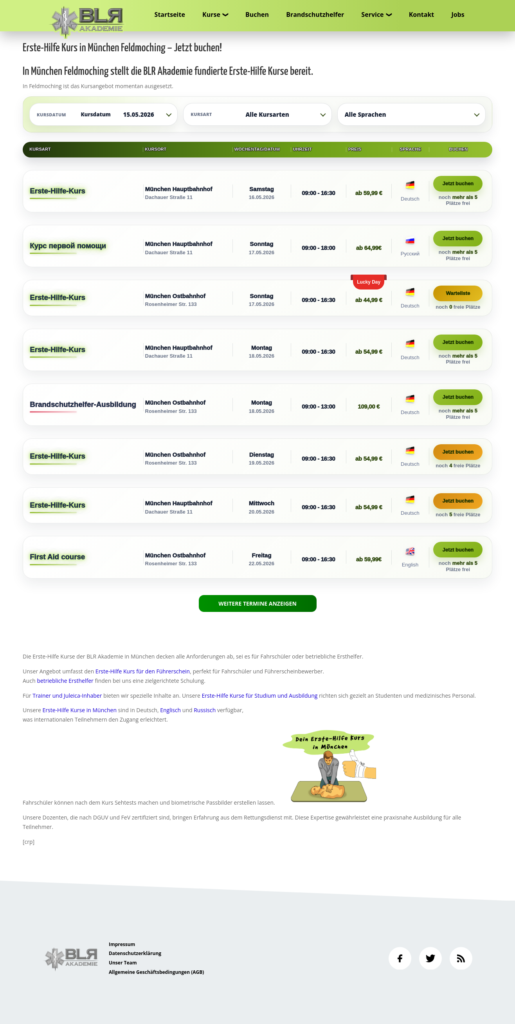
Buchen (257, 14)
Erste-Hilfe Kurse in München (80, 710)
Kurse (211, 14)
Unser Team (123, 962)
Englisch (170, 710)
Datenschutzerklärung (135, 953)
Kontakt (421, 14)
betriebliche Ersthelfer (65, 680)
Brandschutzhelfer (315, 14)
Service (372, 14)
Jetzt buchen (458, 183)
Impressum (122, 944)
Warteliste (458, 293)
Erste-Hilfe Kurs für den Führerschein (142, 671)
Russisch (205, 710)
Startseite (170, 14)
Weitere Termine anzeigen (257, 603)
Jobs (457, 14)
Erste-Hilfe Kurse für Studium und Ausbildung (260, 695)
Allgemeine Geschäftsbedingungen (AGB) (156, 972)
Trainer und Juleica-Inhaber (67, 695)
